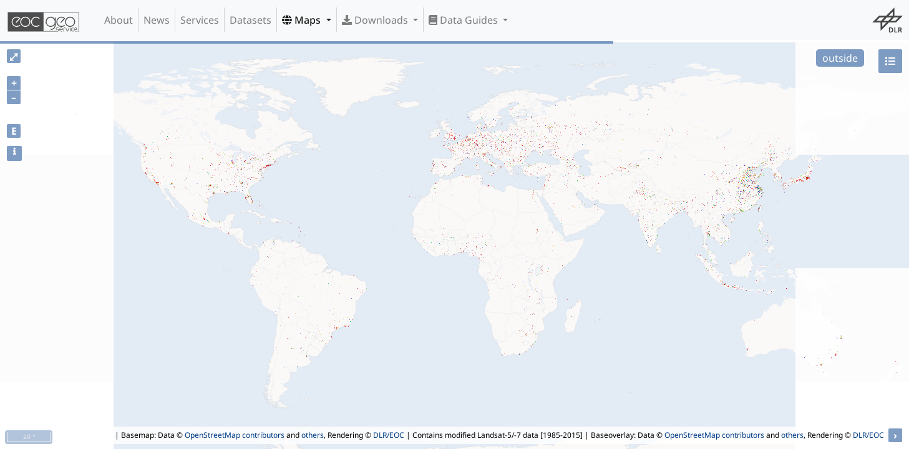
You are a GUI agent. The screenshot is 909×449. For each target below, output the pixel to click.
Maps (302, 20)
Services (199, 20)
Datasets (250, 20)
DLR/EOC (388, 435)
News (156, 20)
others (312, 435)
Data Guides (464, 20)
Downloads (376, 20)
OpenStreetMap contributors (234, 435)
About (118, 20)
